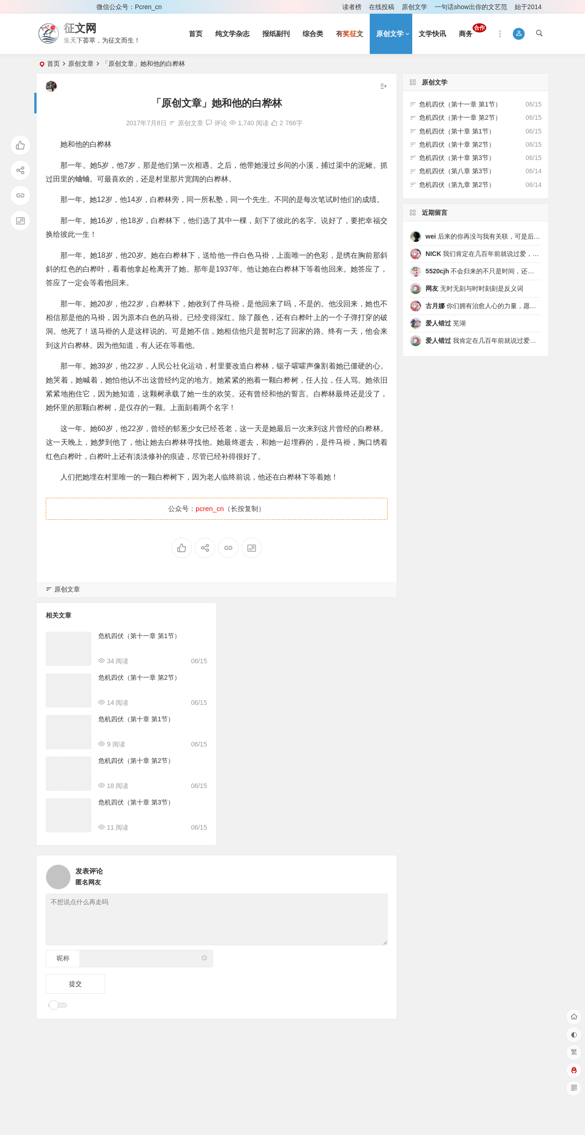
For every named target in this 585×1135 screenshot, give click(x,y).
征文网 (80, 28)
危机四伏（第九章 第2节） (457, 184)
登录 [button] (49, 7)
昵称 (63, 958)
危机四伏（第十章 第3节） (136, 802)
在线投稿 (381, 7)
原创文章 (81, 63)
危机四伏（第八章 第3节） (457, 171)
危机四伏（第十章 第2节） (136, 760)
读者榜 (352, 7)
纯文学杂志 (232, 33)
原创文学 (414, 7)
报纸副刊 (276, 33)
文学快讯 (432, 33)
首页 (195, 33)
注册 (77, 7)
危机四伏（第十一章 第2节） (139, 677)
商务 (472, 30)
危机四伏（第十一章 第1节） (139, 635)
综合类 (313, 33)
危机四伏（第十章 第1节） (136, 719)
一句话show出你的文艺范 (471, 7)
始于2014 (528, 7)
